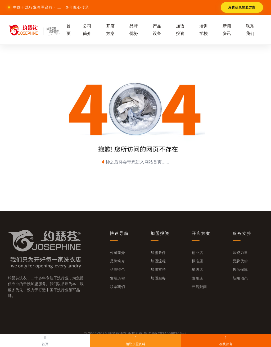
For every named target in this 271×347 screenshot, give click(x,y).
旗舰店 (197, 278)
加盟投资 (180, 29)
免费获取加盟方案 (242, 7)
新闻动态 (240, 278)
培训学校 (203, 29)
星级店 (197, 269)
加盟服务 (158, 278)
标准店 (197, 261)
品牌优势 (133, 29)
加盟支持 (158, 269)
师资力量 (240, 252)
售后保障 (240, 269)
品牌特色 (117, 269)
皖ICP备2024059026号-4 (165, 333)
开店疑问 (199, 287)
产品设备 (157, 29)
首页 (68, 29)
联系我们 (250, 29)
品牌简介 (117, 261)
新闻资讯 (227, 29)
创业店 (197, 252)
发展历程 (117, 278)
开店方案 (110, 29)
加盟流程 (158, 261)
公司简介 (87, 29)
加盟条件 (158, 252)
